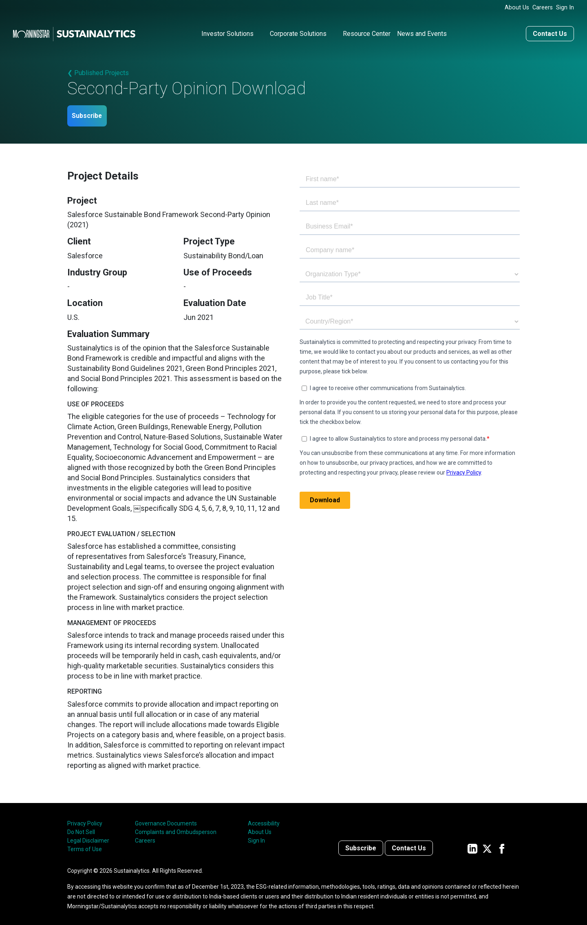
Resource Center (367, 30)
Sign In (565, 7)
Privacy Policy (84, 821)
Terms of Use (84, 846)
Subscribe (93, 113)
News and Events (422, 30)
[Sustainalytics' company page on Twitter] (487, 846)
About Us (517, 7)
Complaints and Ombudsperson (175, 829)
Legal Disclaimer (88, 838)
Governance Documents (166, 821)
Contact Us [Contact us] (550, 30)
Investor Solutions (227, 30)
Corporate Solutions (298, 30)
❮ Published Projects (98, 69)
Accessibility (264, 821)
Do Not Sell (81, 829)
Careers (542, 7)
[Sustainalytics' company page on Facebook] (502, 846)
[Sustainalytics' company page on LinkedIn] (472, 846)
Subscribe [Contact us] (360, 846)
